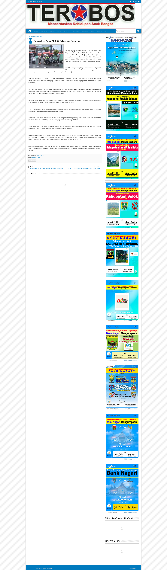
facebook (133, 1)
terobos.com (40, 155)
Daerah (66, 31)
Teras (92, 31)
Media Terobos (31, 568)
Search (138, 31)
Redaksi (36, 31)
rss (138, 1)
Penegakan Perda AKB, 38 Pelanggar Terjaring (57, 41)
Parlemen (52, 31)
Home (29, 31)
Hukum (59, 31)
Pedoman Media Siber (103, 31)
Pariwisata (84, 31)
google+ (136, 1)
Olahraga (75, 31)
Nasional (44, 31)
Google (138, 568)
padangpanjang (35, 157)
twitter (130, 1)
